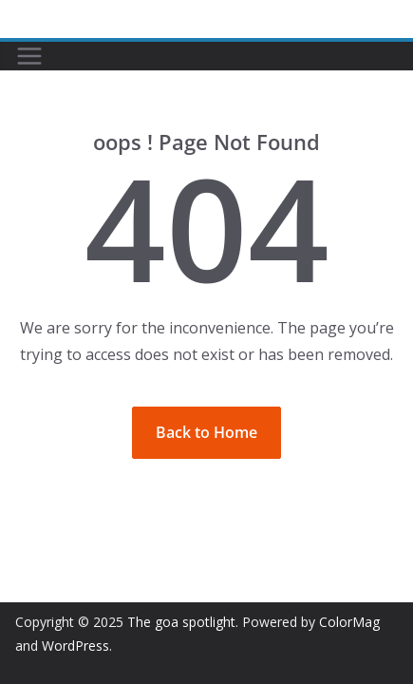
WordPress (75, 645)
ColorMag (349, 622)
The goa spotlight (181, 622)
